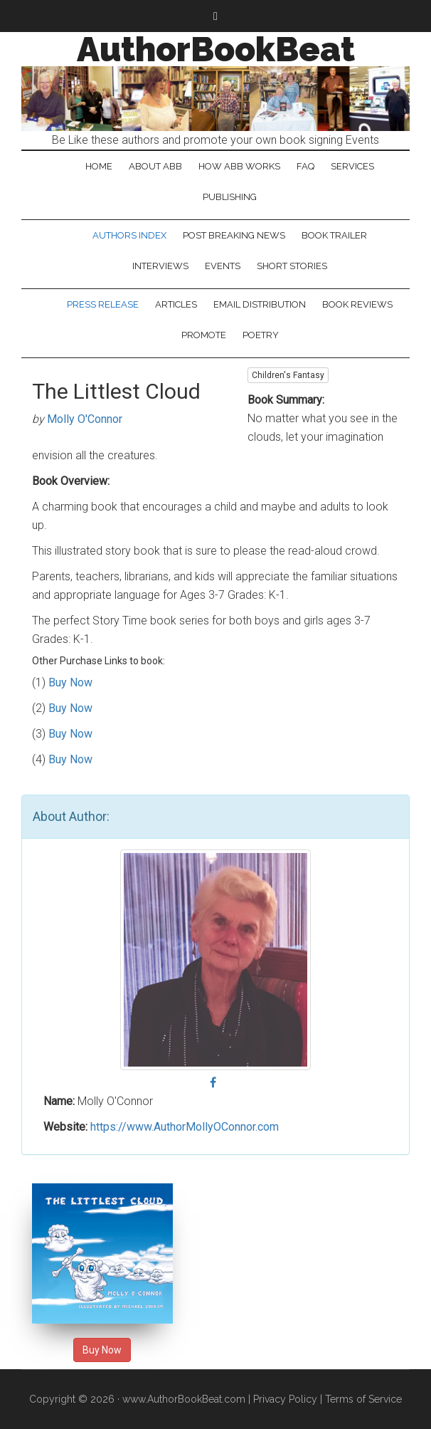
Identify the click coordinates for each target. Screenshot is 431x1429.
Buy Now (70, 682)
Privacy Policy (285, 1399)
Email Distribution (259, 304)
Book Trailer (334, 235)
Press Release (103, 304)
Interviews (160, 266)
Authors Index (129, 235)
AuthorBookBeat (216, 49)
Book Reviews (357, 304)
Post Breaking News (234, 235)
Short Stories (292, 266)
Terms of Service (363, 1399)
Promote (203, 335)
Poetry (261, 335)
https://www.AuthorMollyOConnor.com (184, 1127)
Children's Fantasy (288, 375)
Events (222, 266)
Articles (176, 304)
